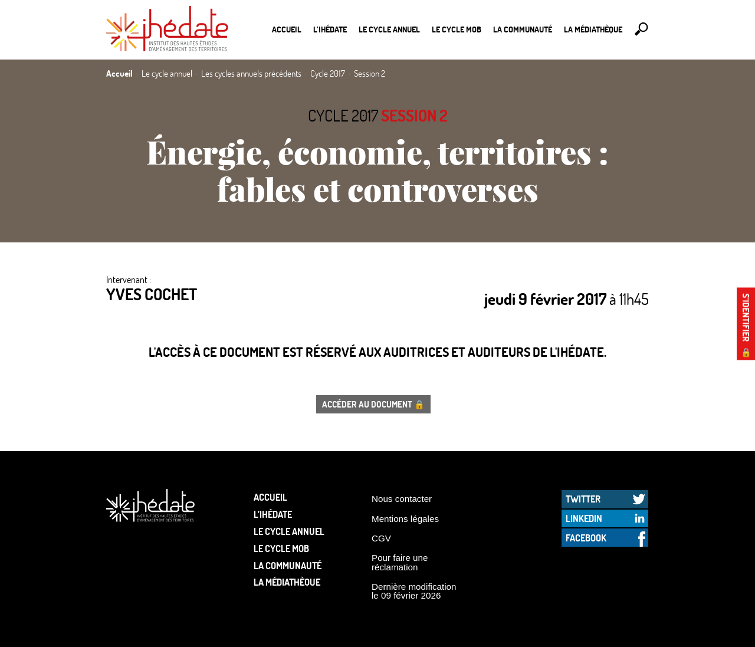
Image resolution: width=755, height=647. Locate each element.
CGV (381, 538)
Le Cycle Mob (456, 29)
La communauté (522, 29)
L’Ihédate (330, 29)
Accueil (286, 29)
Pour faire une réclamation (400, 562)
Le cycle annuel (389, 29)
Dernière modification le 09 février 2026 (414, 591)
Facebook (586, 537)
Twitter (583, 498)
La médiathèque (593, 29)
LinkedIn (584, 518)
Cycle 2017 (343, 115)
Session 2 (414, 115)
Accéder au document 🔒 (373, 404)
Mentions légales (405, 519)
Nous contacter (402, 499)
